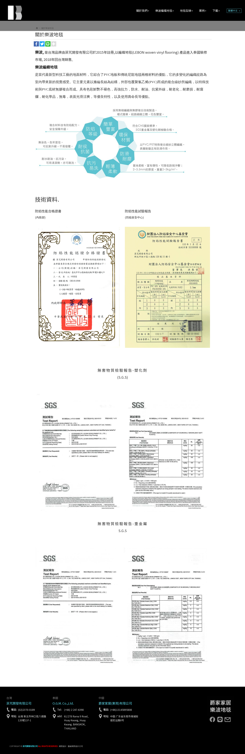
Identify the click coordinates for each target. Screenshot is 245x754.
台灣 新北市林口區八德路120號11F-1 (32, 718)
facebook (212, 719)
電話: (14, 709)
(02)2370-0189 (26, 710)
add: (59, 716)
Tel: (59, 709)
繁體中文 (234, 10)
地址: (14, 716)
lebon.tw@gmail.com (228, 719)
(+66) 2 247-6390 (74, 710)
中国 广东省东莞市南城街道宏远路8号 (124, 718)
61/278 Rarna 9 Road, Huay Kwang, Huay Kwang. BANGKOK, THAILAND (76, 722)
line (220, 719)
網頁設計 (62, 746)
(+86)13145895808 (121, 710)
